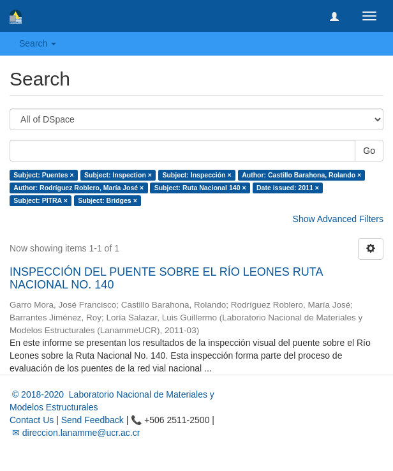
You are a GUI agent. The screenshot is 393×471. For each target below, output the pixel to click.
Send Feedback (92, 420)
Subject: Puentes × (43, 175)
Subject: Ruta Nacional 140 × (200, 187)
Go (369, 151)
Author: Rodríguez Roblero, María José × (78, 187)
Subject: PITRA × (40, 200)
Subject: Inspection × (118, 175)
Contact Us (32, 420)
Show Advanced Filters (338, 219)
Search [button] (37, 43)
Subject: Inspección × (196, 175)
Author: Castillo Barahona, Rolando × (301, 175)
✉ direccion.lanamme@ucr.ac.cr (75, 433)
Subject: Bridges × (107, 200)
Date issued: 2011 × (287, 187)
